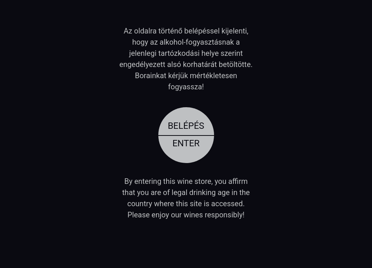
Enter (186, 143)
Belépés (186, 126)
